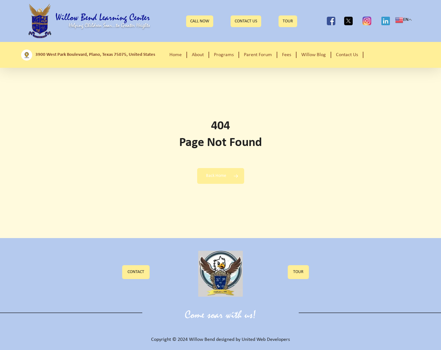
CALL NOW (199, 21)
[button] (141, 272)
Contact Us (246, 21)
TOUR (288, 21)
